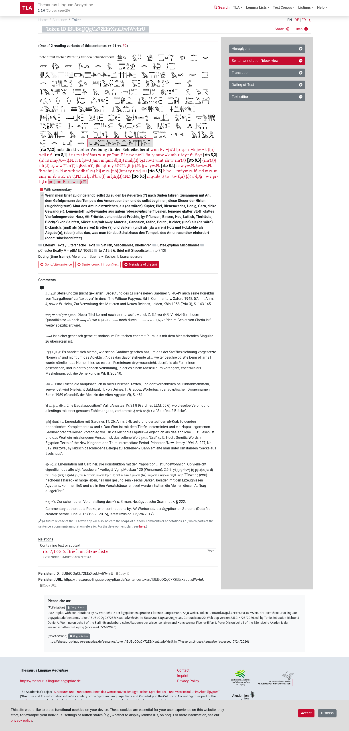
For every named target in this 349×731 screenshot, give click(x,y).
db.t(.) (88, 170)
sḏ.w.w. (59, 165)
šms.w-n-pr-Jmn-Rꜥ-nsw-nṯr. (117, 154)
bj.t (142, 160)
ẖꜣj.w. (103, 170)
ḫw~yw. (151, 165)
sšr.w (169, 160)
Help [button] (321, 7)
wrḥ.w (74, 170)
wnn (154, 149)
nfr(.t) (44, 165)
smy (43, 176)
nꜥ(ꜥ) (91, 165)
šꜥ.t (172, 149)
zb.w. (59, 176)
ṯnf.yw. (185, 170)
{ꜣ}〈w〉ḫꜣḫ (194, 176)
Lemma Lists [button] (256, 7)
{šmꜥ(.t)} (209, 160)
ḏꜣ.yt (83, 165)
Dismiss (327, 713)
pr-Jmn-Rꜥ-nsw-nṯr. (68, 181)
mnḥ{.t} (131, 160)
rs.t (79, 154)
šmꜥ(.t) (180, 160)
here (142, 526)
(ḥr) (211, 149)
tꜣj (191, 154)
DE (296, 20)
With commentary (58, 189)
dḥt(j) (119, 160)
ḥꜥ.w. (169, 170)
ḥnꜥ (86, 154)
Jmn (96, 160)
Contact (183, 670)
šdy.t (185, 154)
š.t (71, 154)
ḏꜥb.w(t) (99, 176)
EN (289, 20)
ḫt (89, 176)
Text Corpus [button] (282, 7)
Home (43, 20)
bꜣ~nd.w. (203, 170)
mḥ (174, 154)
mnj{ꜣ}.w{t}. (62, 160)
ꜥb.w (43, 170)
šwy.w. (204, 165)
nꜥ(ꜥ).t (73, 165)
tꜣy (162, 149)
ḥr (178, 149)
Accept (306, 713)
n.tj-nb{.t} (155, 176)
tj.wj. (140, 170)
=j (167, 149)
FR (304, 20)
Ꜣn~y (150, 154)
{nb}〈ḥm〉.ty (121, 170)
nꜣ (47, 160)
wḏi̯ (42, 154)
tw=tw (171, 176)
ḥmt (109, 160)
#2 (124, 46)
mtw (160, 154)
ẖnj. (53, 170)
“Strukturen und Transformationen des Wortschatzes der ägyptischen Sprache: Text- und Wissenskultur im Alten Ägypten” (136, 692)
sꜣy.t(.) (74, 176)
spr (184, 149)
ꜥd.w (63, 170)
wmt (159, 160)
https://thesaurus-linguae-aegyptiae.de (50, 681)
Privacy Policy (188, 681)
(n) (41, 160)
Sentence (60, 20)
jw (199, 149)
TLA (27, 8)
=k (193, 149)
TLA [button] (236, 7)
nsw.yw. (185, 165)
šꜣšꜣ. (120, 165)
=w (206, 176)
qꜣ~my (108, 165)
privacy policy (21, 720)
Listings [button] (304, 7)
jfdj (98, 165)
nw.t (150, 160)
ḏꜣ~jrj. (134, 165)
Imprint (182, 676)
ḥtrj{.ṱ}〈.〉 (121, 176)
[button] (282, 29)
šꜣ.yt (198, 154)
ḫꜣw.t (86, 160)
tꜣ (51, 154)
